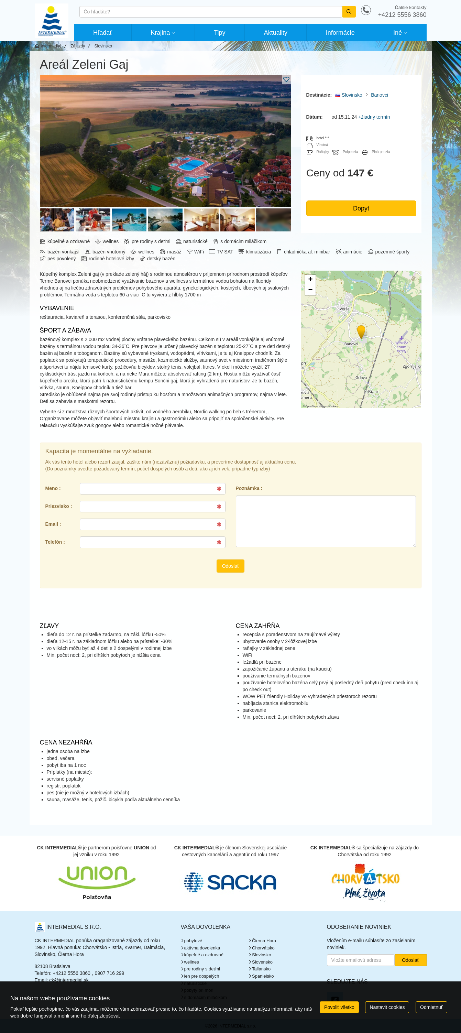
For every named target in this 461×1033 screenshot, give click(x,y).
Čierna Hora (264, 940)
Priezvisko (57, 506)
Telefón (53, 542)
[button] (360, 331)
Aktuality (275, 32)
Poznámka (248, 488)
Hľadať (102, 32)
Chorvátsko (263, 947)
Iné (397, 32)
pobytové (193, 940)
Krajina (160, 32)
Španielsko (263, 976)
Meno (51, 488)
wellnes (191, 962)
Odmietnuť (431, 1007)
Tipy (219, 32)
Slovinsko (348, 95)
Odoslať (230, 566)
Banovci (379, 95)
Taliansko (261, 968)
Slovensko (262, 962)
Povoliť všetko (339, 1007)
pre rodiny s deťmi (202, 968)
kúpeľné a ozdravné (203, 954)
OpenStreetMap (314, 406)
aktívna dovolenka (202, 947)
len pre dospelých (201, 976)
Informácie (340, 32)
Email (51, 524)
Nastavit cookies (387, 1007)
